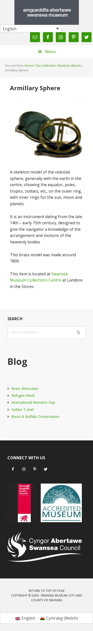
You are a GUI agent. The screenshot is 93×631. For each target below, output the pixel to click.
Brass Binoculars (24, 388)
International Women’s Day (33, 402)
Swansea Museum (46, 12)
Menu (50, 51)
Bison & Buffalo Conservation (35, 416)
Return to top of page (46, 591)
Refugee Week (23, 395)
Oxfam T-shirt (22, 409)
